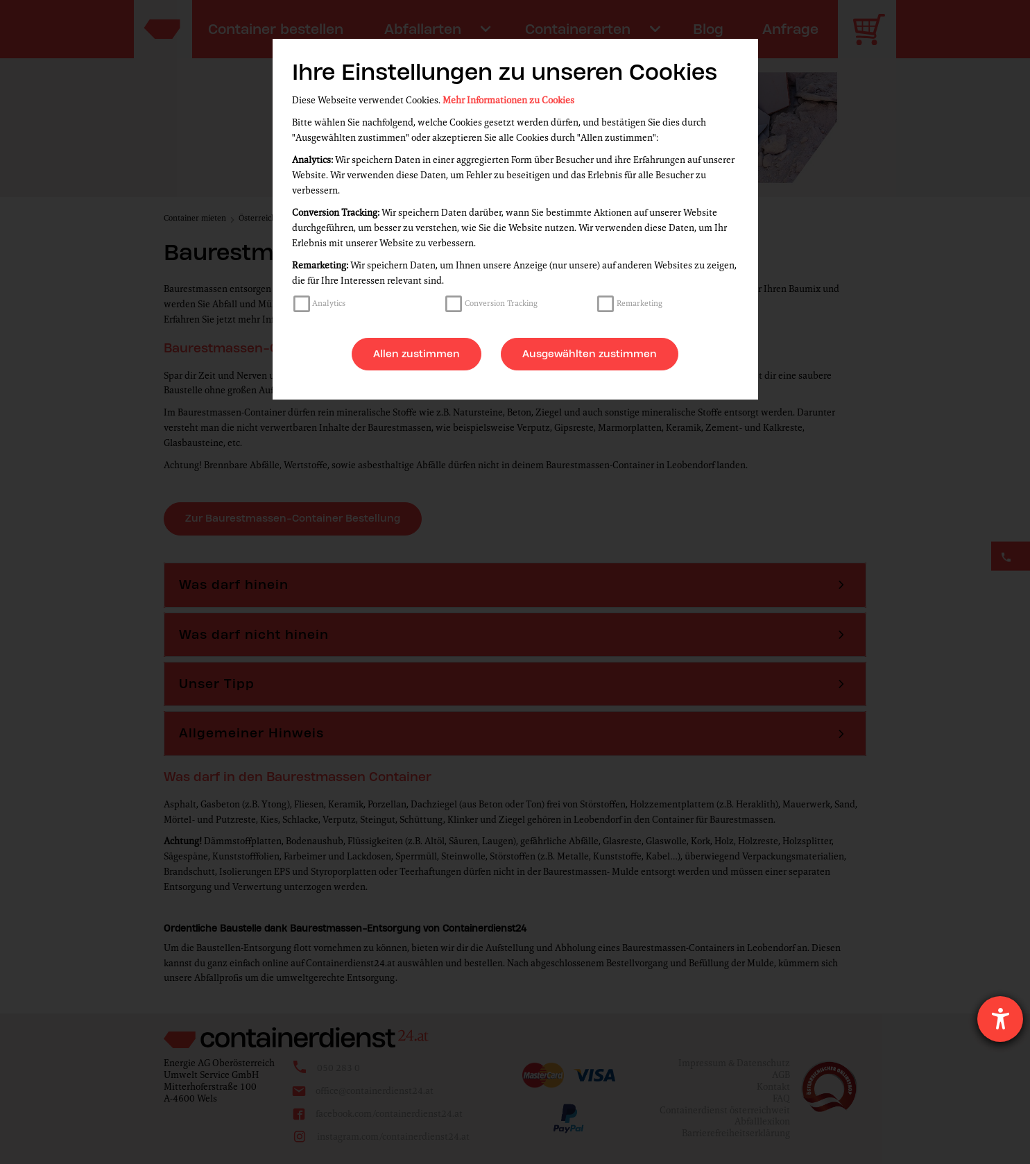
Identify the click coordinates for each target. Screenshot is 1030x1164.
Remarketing (639, 303)
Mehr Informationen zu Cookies (508, 100)
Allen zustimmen (416, 354)
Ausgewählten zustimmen (589, 354)
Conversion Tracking (501, 303)
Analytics (328, 303)
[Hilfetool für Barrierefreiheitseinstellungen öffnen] (1000, 1019)
